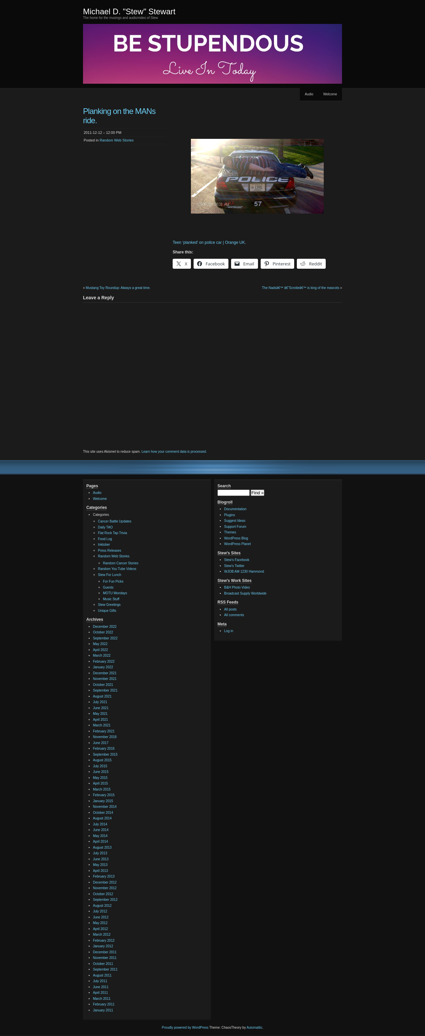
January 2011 (103, 1010)
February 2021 (104, 731)
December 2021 (105, 673)
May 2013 (100, 865)
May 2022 (100, 644)
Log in (228, 631)
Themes (230, 532)
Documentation (235, 509)
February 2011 (104, 1004)
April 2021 (100, 719)
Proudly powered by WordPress (185, 1027)
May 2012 (100, 923)
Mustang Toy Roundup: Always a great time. (118, 288)
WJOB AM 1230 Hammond (244, 571)
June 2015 (101, 772)
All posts (230, 609)
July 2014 (100, 824)
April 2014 (100, 841)
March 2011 (102, 998)
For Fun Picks (113, 581)
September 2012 (105, 899)
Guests (108, 587)
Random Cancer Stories (120, 563)
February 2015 (104, 795)
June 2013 (101, 859)
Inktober (104, 544)
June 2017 (101, 743)
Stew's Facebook (236, 560)
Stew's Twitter (234, 566)
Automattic (254, 1027)
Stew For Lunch (109, 575)
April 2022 (100, 650)
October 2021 (103, 685)
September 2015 (105, 754)
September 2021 (105, 690)
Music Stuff (111, 599)
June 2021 (101, 708)
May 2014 (100, 836)
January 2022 (103, 667)
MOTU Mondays (115, 593)
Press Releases (109, 550)
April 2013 (100, 871)
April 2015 (100, 783)
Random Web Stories (116, 140)
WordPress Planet (237, 544)
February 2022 (104, 661)
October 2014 (103, 812)
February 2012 (104, 940)
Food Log (105, 539)
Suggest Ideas (234, 520)
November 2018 (105, 737)
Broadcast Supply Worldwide (245, 593)
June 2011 (101, 987)
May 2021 (100, 713)
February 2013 (104, 876)
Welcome (330, 94)
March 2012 (102, 934)
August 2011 (102, 975)
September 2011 (105, 969)
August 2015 (102, 760)
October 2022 (103, 632)
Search (224, 486)
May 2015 (100, 778)
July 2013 (100, 853)
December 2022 (105, 626)
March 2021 (102, 725)
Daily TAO (105, 527)
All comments (234, 615)
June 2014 (101, 830)
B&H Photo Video (237, 587)
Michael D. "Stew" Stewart (129, 11)
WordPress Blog (236, 538)
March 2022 (102, 655)
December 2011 (105, 952)
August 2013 (102, 847)
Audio (309, 94)
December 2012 (105, 882)
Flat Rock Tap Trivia (112, 533)
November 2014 (105, 806)
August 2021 (102, 696)
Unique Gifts (107, 610)
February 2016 (104, 748)
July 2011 (100, 981)
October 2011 (103, 964)
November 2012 (105, 888)
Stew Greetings (109, 605)
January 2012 (103, 946)
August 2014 (102, 818)
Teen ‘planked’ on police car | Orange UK (209, 242)
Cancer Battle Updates (114, 521)
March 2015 (102, 789)
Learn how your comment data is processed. (174, 451)
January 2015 (103, 801)
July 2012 (100, 911)
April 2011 (100, 992)
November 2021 (105, 679)
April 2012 (100, 929)
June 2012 (101, 917)
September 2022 (105, 638)
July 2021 (100, 702)
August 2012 (102, 905)
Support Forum (235, 526)
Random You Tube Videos (117, 569)
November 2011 (105, 958)
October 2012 (103, 894)
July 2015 (100, 766)
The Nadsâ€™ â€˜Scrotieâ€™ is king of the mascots (300, 288)
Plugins (229, 515)
